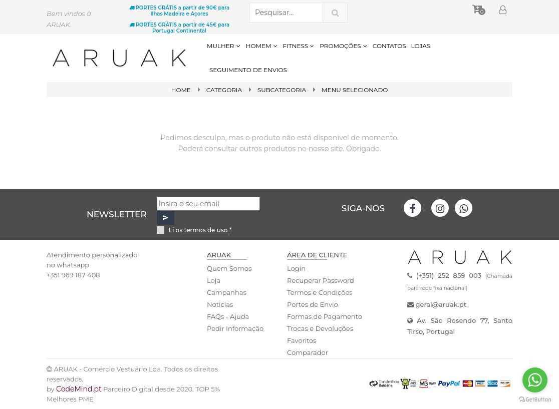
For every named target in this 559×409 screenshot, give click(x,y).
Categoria (224, 90)
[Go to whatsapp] (534, 379)
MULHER (224, 46)
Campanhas (226, 292)
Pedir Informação (235, 328)
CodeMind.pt (79, 388)
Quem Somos (229, 268)
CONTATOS (389, 46)
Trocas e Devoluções (320, 328)
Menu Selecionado (355, 90)
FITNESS (299, 46)
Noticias (220, 304)
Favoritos (302, 340)
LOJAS (421, 46)
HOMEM (262, 46)
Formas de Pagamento (324, 316)
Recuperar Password (320, 280)
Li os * (200, 230)
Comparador (307, 352)
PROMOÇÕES (343, 46)
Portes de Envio (312, 304)
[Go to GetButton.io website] (535, 399)
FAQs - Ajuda (228, 316)
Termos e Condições (319, 292)
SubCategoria (282, 90)
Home (180, 90)
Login (296, 268)
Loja (213, 280)
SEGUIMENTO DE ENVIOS (248, 70)
